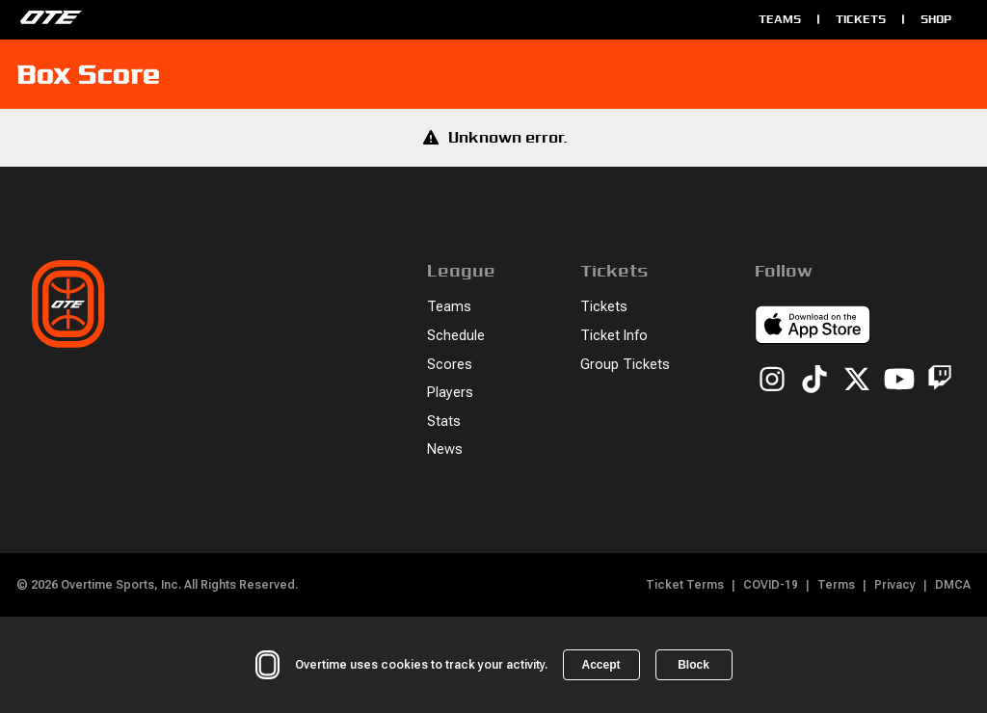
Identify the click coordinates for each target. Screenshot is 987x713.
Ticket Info (614, 336)
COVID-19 (770, 585)
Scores (449, 364)
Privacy (895, 585)
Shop (935, 19)
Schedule (456, 336)
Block (693, 665)
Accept (600, 665)
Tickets (861, 19)
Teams (780, 19)
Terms (836, 585)
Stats (444, 421)
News (445, 449)
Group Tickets (625, 364)
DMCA (953, 585)
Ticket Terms (685, 585)
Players (450, 392)
